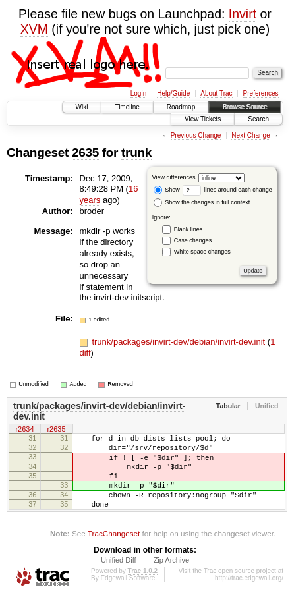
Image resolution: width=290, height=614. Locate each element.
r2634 (24, 430)
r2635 (56, 430)
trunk (136, 152)
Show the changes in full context (202, 202)
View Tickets (203, 119)
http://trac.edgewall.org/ (249, 596)
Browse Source (244, 107)
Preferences (261, 93)
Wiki (82, 107)
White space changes (202, 251)
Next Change (250, 135)
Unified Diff (118, 578)
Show (167, 189)
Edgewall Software (127, 596)
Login (138, 93)
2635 (85, 152)
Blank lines (188, 229)
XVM (34, 29)
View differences (174, 177)
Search (258, 119)
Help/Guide (173, 93)
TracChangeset (114, 551)
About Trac (216, 93)
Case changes (193, 240)
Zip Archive (171, 578)
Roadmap (181, 107)
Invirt (242, 14)
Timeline (127, 107)
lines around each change (227, 189)
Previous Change (196, 135)
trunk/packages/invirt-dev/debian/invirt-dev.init (179, 342)
